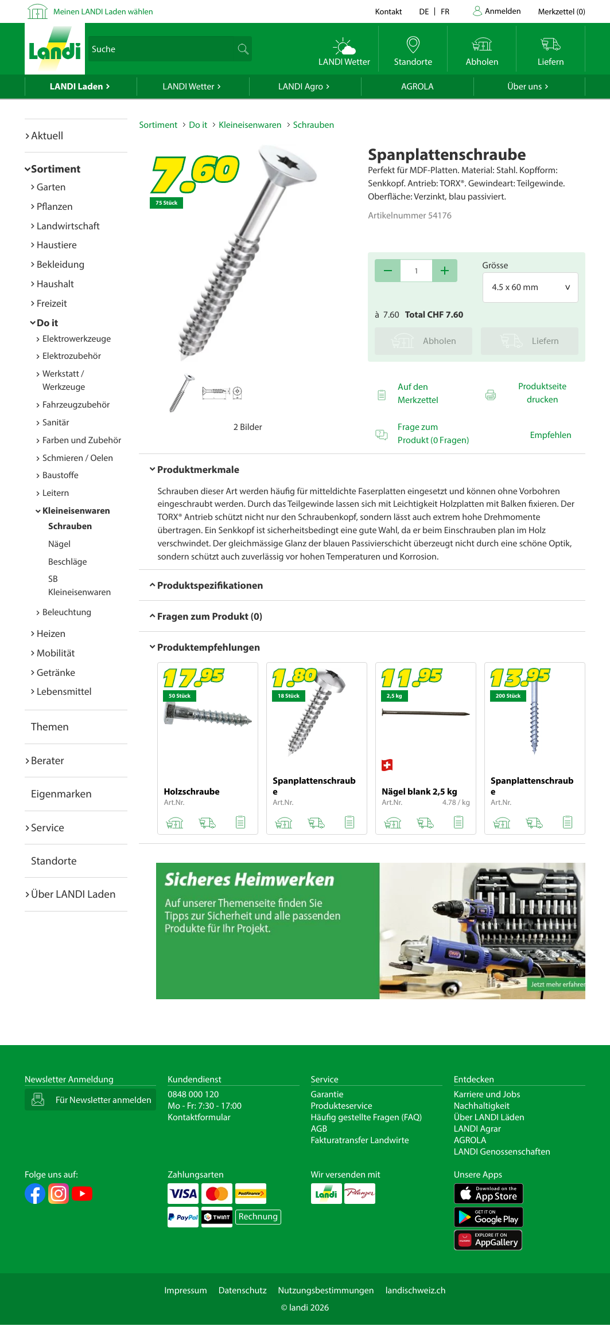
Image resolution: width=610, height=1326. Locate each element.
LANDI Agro (300, 86)
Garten (51, 186)
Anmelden (503, 10)
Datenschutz (243, 1290)
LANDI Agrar (477, 1129)
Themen (50, 726)
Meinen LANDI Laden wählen (103, 11)
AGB (319, 1129)
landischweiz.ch (416, 1290)
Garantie (327, 1094)
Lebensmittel (64, 691)
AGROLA (417, 86)
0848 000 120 (193, 1094)
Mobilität (56, 652)
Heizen (51, 633)
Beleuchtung (66, 612)
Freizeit (52, 303)
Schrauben (70, 526)
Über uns (524, 86)
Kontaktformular (199, 1117)
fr (445, 11)
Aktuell (47, 135)
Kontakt (388, 11)
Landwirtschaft (68, 225)
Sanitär (55, 422)
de (424, 11)
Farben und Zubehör (81, 440)
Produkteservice (341, 1106)
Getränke (56, 672)
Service (47, 827)
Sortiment (55, 168)
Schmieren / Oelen (77, 458)
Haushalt (55, 283)
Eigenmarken (61, 793)
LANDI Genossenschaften (502, 1151)
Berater (47, 760)
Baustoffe (60, 475)
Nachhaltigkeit (482, 1106)
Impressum (185, 1290)
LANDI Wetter (189, 86)
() (561, 11)
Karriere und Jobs (487, 1094)
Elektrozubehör (71, 356)
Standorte (54, 860)
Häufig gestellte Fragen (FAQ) (366, 1117)
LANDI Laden (76, 86)
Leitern (55, 493)
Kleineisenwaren (76, 511)
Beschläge (67, 562)
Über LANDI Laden (73, 894)
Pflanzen (55, 206)
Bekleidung (60, 264)
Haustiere (57, 244)
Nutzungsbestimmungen (326, 1290)
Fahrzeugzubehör (76, 404)
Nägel (59, 544)
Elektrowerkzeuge (76, 339)
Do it (47, 322)
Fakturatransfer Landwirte (360, 1140)
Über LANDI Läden (489, 1117)
